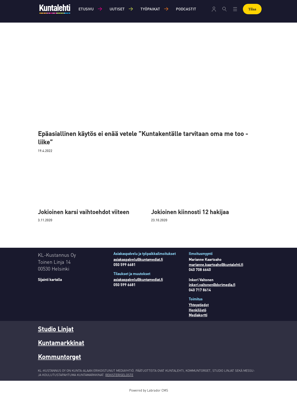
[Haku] (224, 9)
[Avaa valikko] (214, 9)
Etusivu (86, 8)
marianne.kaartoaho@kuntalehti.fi (216, 264)
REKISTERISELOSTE (119, 375)
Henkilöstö (197, 310)
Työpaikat (150, 8)
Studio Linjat (56, 329)
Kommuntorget (59, 357)
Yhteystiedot (199, 304)
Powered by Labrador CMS (148, 390)
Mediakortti (198, 315)
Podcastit (186, 8)
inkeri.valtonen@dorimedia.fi (212, 284)
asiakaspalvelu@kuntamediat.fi (138, 259)
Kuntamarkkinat (61, 343)
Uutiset (117, 8)
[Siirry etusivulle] (55, 9)
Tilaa (252, 9)
